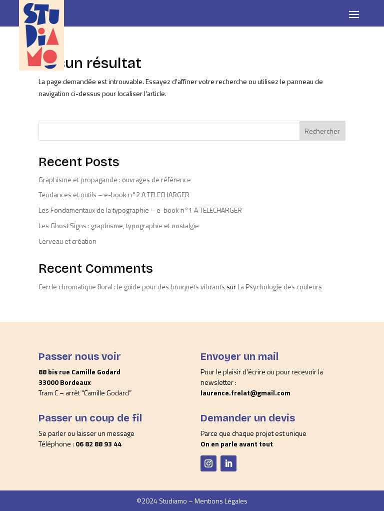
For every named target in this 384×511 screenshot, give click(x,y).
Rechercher (322, 131)
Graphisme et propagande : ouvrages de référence (114, 179)
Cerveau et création (67, 241)
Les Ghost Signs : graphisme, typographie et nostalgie (118, 225)
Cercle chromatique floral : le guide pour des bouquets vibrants (131, 286)
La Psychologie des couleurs (280, 286)
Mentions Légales (221, 500)
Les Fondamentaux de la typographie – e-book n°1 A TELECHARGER (140, 210)
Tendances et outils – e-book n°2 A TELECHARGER (114, 194)
